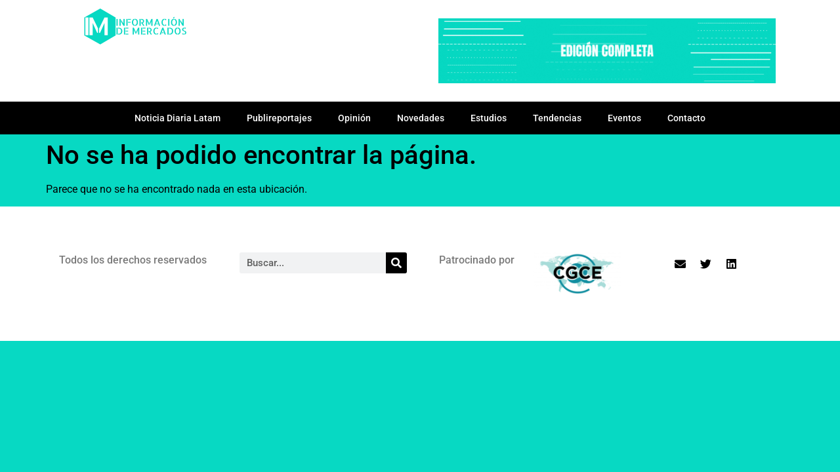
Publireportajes (279, 118)
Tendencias (557, 118)
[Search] (396, 262)
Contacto (686, 118)
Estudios (489, 118)
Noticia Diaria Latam (177, 118)
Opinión (354, 118)
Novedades (420, 118)
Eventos (624, 118)
